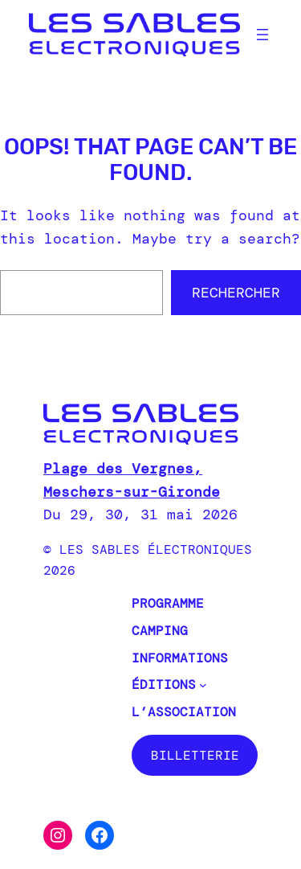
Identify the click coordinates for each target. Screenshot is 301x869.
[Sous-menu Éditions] (203, 685)
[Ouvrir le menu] (262, 34)
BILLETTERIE (195, 755)
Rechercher (236, 292)
